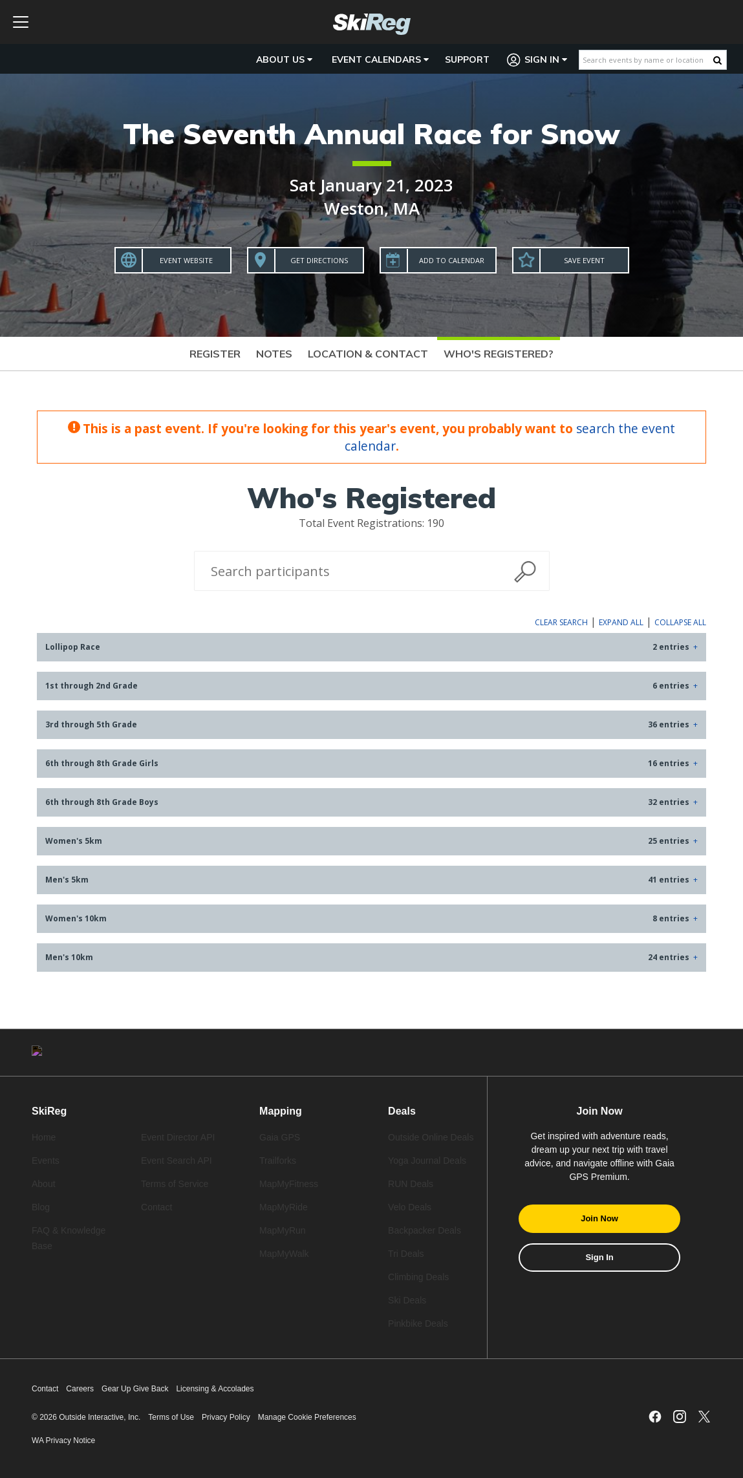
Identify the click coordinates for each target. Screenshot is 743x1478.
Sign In (537, 60)
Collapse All (680, 622)
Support (467, 59)
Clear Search (561, 622)
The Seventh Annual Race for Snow (371, 133)
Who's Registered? (499, 353)
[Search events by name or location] (646, 59)
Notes (274, 353)
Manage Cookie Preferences (307, 1417)
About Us (284, 59)
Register (215, 353)
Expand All (621, 622)
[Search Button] (717, 60)
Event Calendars (380, 59)
